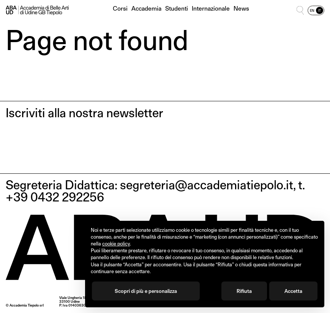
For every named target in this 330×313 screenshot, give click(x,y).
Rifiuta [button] (244, 291)
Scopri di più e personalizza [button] (146, 291)
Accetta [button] (293, 291)
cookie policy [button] (116, 244)
